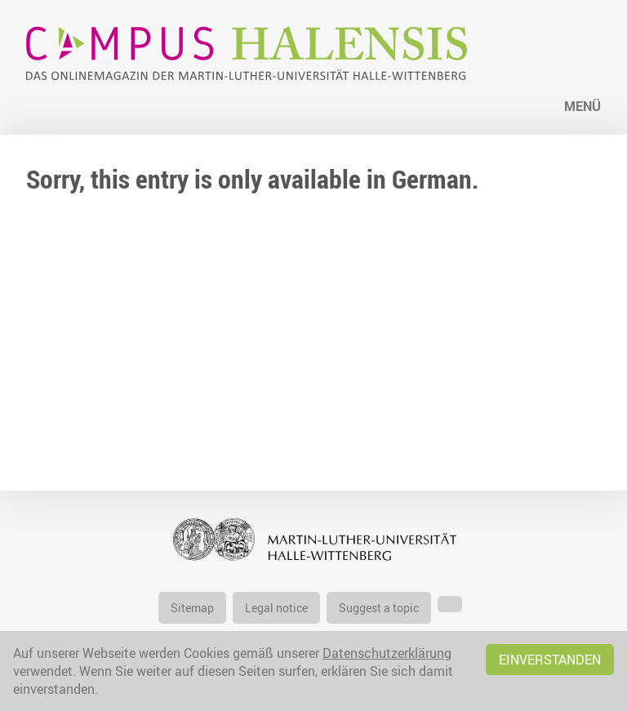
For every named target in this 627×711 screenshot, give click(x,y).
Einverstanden (550, 660)
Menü (582, 106)
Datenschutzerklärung (386, 653)
